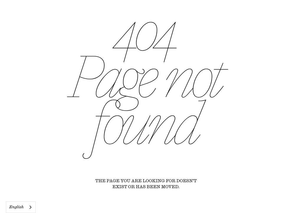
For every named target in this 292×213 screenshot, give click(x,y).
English (16, 207)
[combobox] (21, 207)
